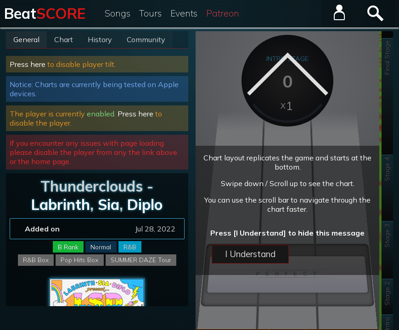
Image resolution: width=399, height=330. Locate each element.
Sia (108, 204)
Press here (27, 64)
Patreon (222, 13)
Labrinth (60, 204)
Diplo (145, 204)
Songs (117, 13)
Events (183, 13)
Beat (44, 13)
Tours (150, 13)
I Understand (250, 253)
